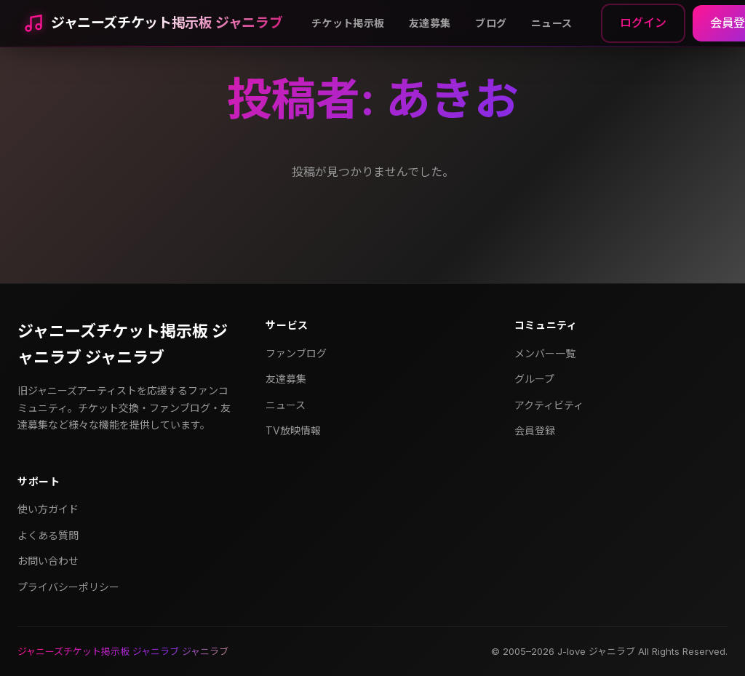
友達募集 (429, 23)
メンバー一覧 (544, 353)
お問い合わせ (48, 560)
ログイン (643, 22)
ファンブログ (296, 353)
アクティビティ (548, 405)
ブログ (490, 23)
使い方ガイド (48, 509)
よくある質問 (48, 535)
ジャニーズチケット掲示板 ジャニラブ (166, 23)
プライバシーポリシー (68, 587)
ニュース (551, 23)
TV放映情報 (293, 430)
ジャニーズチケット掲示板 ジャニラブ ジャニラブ (122, 344)
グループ (534, 379)
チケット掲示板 (347, 23)
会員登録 (534, 430)
